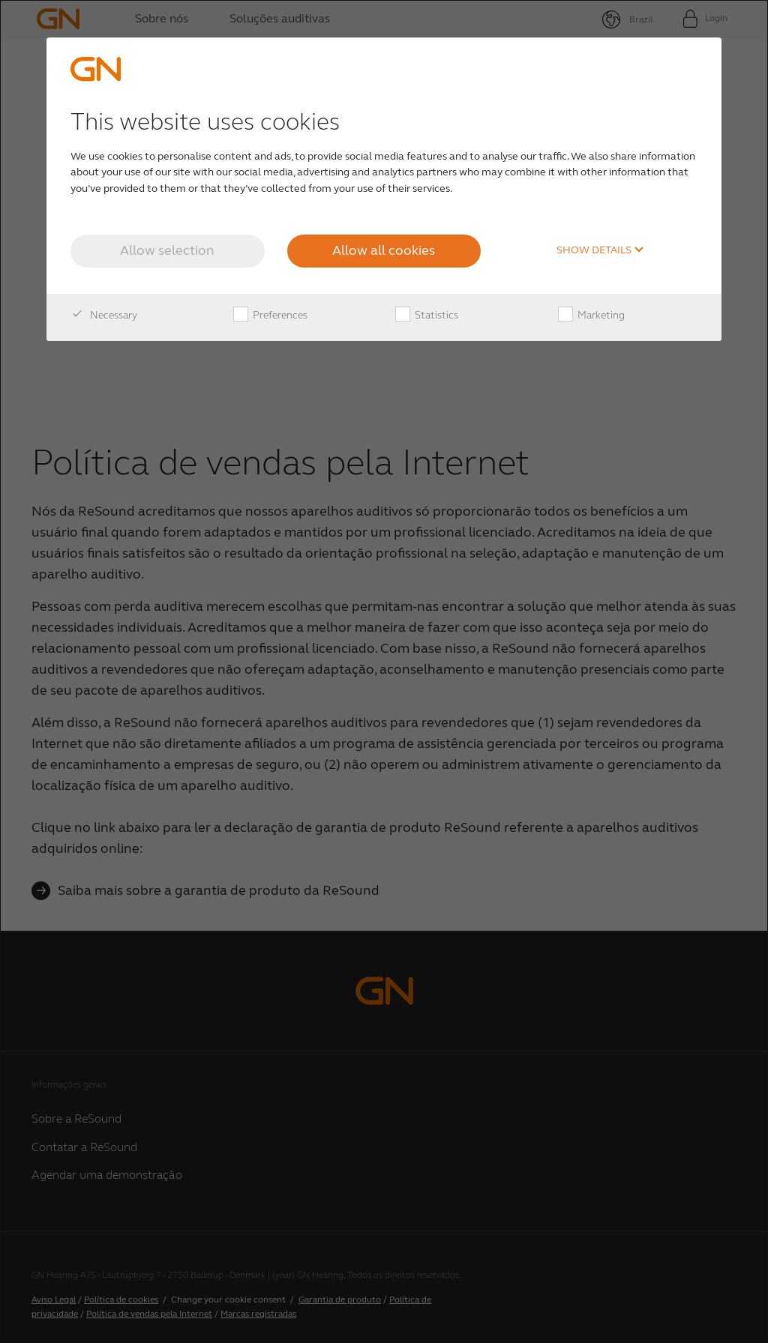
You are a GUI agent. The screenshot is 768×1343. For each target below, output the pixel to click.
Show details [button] (600, 250)
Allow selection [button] (167, 250)
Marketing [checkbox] (591, 315)
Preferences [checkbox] (270, 315)
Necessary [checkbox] (103, 315)
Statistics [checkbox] (426, 315)
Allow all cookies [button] (383, 250)
